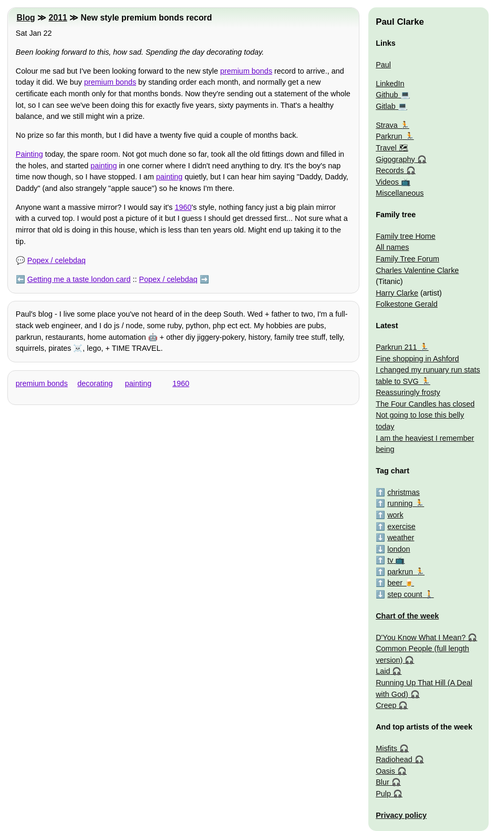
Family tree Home (406, 236)
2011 (58, 17)
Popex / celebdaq (56, 260)
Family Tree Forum (407, 259)
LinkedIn (390, 83)
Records (390, 170)
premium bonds (246, 71)
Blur (382, 782)
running (399, 503)
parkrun (400, 571)
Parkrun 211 (396, 347)
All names (392, 247)
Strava (387, 125)
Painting (29, 154)
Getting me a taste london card (79, 279)
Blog (26, 17)
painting (103, 165)
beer (394, 583)
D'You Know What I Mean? (421, 637)
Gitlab (386, 106)
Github (387, 94)
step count (404, 594)
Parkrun (389, 136)
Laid (383, 671)
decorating (94, 383)
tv (390, 560)
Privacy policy (401, 815)
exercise (401, 526)
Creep (386, 705)
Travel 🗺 (392, 148)
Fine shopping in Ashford (417, 358)
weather (400, 537)
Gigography (395, 159)
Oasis (385, 771)
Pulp (383, 793)
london (398, 549)
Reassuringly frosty (408, 392)
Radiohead (394, 759)
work (395, 515)
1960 (182, 207)
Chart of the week (407, 616)
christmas (403, 492)
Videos (387, 182)
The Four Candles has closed (425, 404)
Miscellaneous (399, 193)
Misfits (386, 748)
